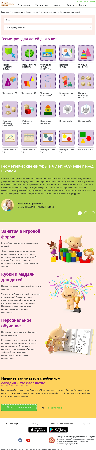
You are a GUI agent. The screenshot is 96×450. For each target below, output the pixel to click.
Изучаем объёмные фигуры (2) (7, 123)
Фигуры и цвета (85, 149)
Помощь (35, 423)
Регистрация (89, 1)
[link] (5, 12)
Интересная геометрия (45, 122)
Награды (57, 5)
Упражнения (24, 5)
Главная (5, 12)
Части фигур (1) (9, 93)
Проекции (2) (84, 121)
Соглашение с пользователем (60, 423)
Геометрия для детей (66, 94)
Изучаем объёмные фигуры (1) (83, 95)
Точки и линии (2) (28, 150)
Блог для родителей (14, 423)
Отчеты (70, 5)
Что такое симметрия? (46, 94)
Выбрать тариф (57, 407)
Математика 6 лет (49, 12)
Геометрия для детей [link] (70, 12)
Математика (32, 12)
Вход (79, 1)
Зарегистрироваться (20, 407)
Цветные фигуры (63, 66)
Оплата (82, 5)
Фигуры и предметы (83, 66)
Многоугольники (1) (66, 150)
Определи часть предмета (29, 66)
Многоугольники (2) (47, 150)
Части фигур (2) (29, 93)
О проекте (86, 423)
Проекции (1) (65, 121)
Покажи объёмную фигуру (7, 67)
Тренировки (41, 5)
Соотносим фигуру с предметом (45, 67)
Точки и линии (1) (9, 150)
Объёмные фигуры (27, 122)
